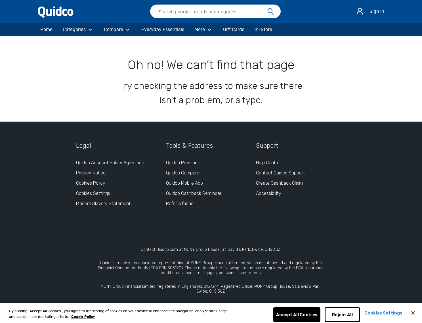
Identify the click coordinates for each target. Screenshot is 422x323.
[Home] (46, 29)
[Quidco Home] (56, 11)
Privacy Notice (91, 173)
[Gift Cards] (234, 29)
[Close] (413, 315)
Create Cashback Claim (279, 183)
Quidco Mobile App (184, 183)
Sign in (376, 11)
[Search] (270, 11)
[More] (203, 29)
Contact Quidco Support (280, 173)
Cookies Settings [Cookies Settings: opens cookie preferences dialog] (93, 193)
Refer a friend (180, 203)
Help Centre (268, 162)
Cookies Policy (90, 183)
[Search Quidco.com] (212, 12)
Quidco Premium (182, 162)
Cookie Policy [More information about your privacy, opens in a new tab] (83, 319)
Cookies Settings (383, 315)
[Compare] (117, 29)
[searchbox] (215, 11)
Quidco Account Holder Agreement (111, 162)
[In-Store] (263, 29)
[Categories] (78, 29)
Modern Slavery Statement (103, 203)
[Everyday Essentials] (163, 29)
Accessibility (268, 193)
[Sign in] (360, 11)
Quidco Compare (182, 173)
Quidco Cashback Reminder (193, 193)
